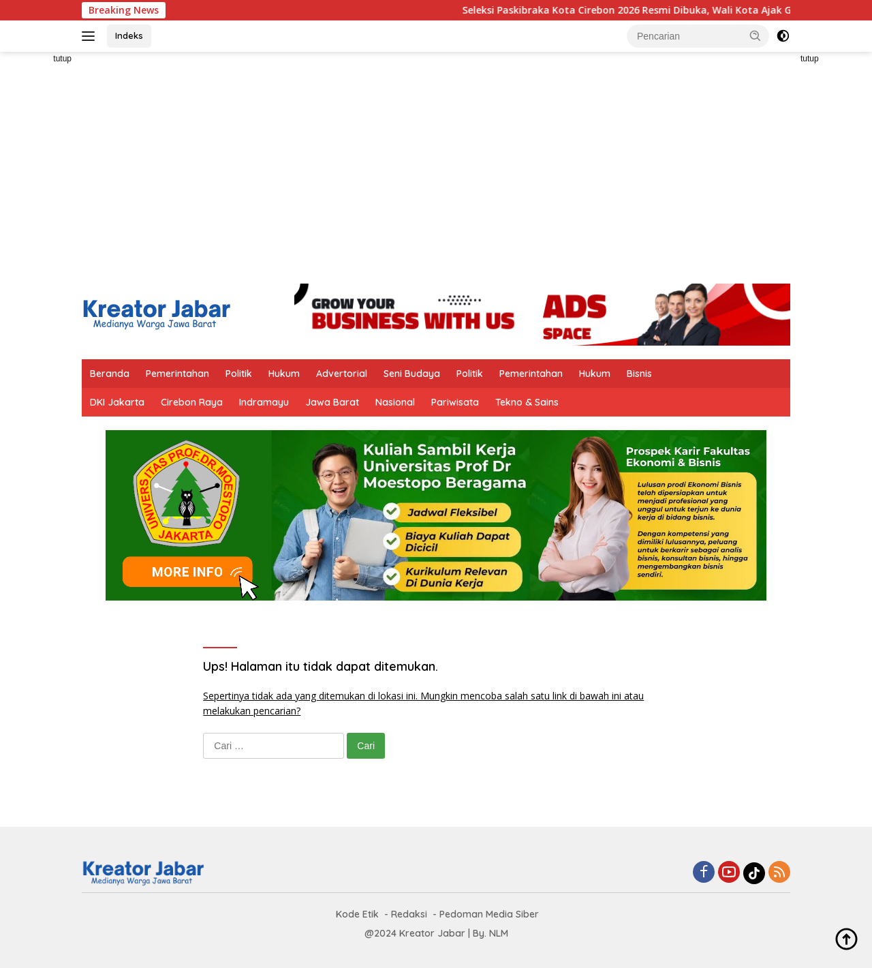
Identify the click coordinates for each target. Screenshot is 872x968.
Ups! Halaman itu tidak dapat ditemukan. (320, 666)
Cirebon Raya (192, 402)
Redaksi (409, 914)
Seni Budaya (412, 373)
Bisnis (639, 373)
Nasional (395, 402)
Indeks (129, 35)
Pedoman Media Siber (489, 914)
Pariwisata (455, 402)
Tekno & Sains (527, 402)
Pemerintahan (177, 373)
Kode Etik (357, 914)
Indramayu (264, 402)
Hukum (284, 373)
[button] (755, 35)
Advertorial (341, 373)
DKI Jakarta (117, 402)
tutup (62, 58)
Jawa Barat (332, 402)
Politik (238, 373)
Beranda (109, 373)
